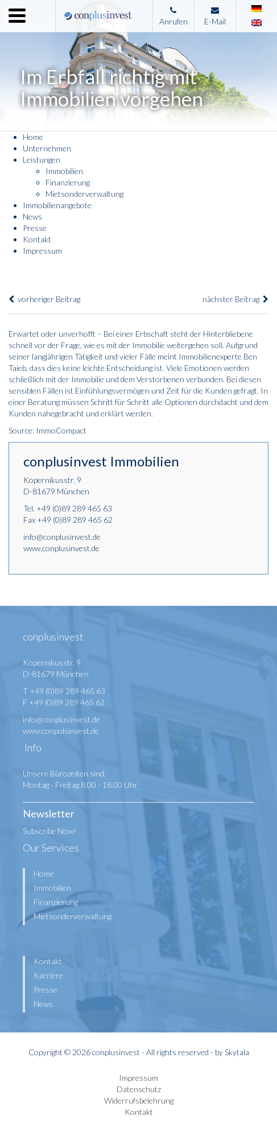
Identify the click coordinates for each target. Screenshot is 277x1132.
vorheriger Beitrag (44, 299)
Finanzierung (68, 182)
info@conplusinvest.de (62, 537)
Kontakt (37, 239)
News (32, 216)
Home (33, 137)
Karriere (48, 975)
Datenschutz (139, 1089)
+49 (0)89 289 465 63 (74, 508)
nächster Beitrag (235, 299)
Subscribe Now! (49, 831)
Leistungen (41, 159)
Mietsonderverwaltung (84, 194)
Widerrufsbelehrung (138, 1100)
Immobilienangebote (57, 205)
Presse (35, 228)
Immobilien (64, 171)
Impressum (42, 250)
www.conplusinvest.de (61, 548)
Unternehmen (47, 148)
